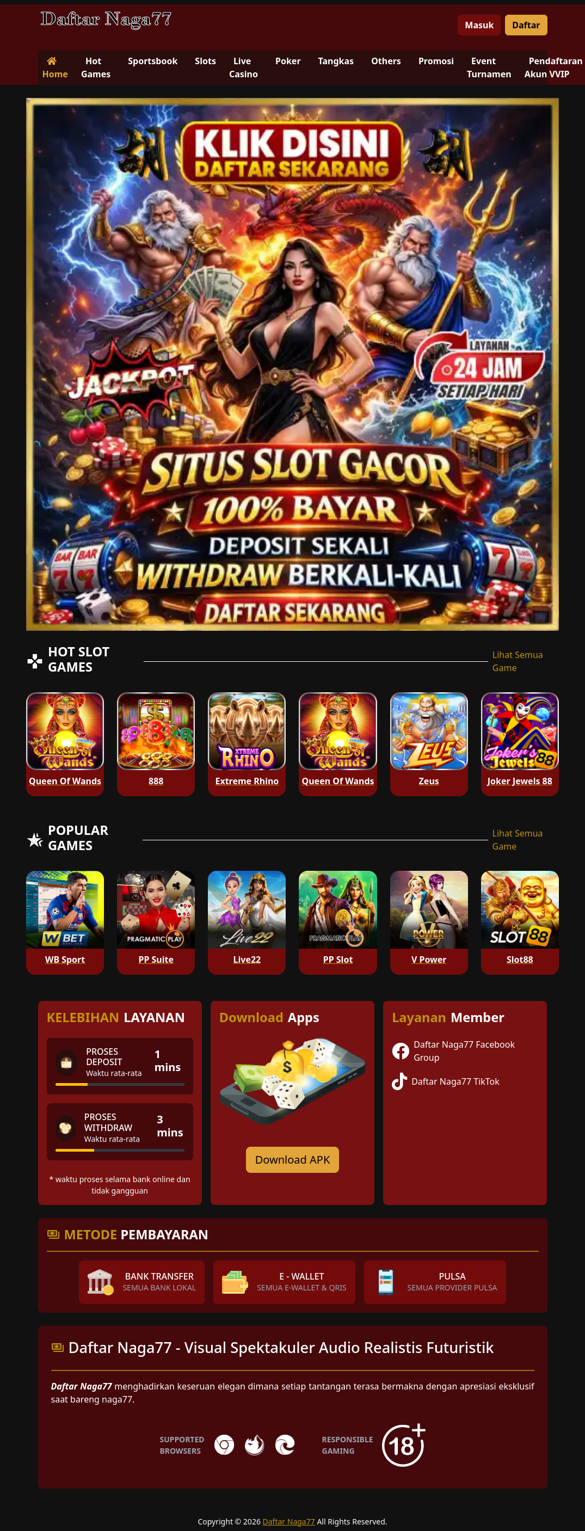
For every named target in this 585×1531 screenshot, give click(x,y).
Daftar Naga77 (289, 1521)
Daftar (526, 25)
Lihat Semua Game (517, 661)
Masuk (479, 25)
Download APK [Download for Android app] (292, 1159)
